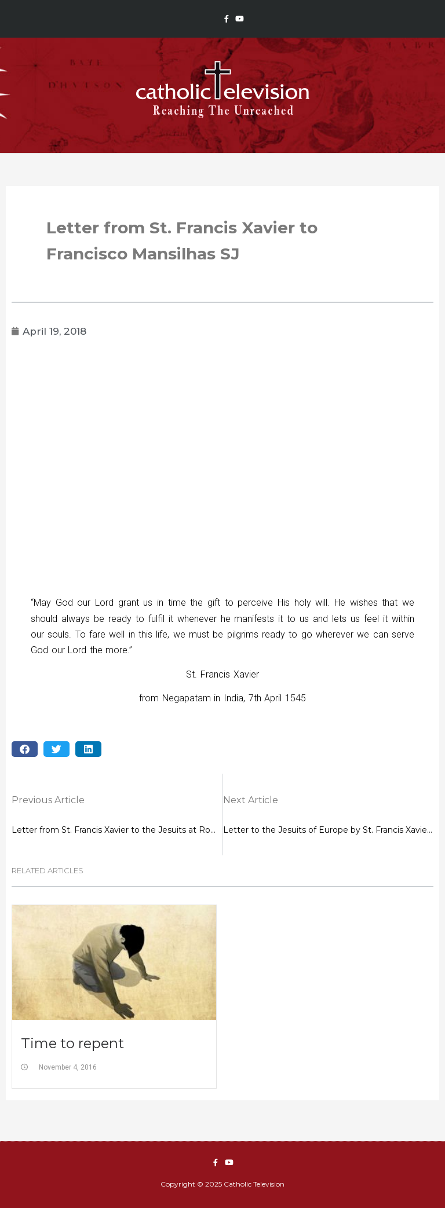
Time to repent (72, 1043)
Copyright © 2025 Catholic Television (222, 1184)
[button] (25, 749)
